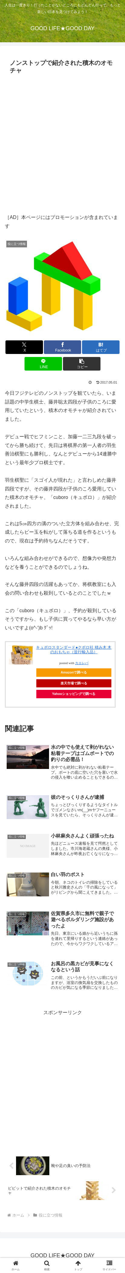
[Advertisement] (62, 142)
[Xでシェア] (24, 347)
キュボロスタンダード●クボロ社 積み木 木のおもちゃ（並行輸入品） (73, 649)
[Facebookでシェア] (62, 347)
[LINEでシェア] (43, 364)
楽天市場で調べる (74, 683)
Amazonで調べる (74, 672)
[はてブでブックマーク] (101, 347)
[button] (81, 364)
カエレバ (81, 663)
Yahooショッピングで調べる (74, 694)
